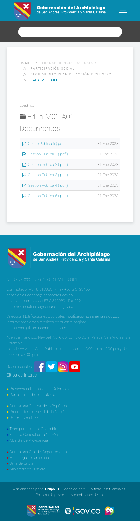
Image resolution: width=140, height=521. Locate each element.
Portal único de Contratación (34, 394)
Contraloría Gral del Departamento (38, 452)
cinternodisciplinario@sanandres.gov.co (40, 306)
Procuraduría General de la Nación (38, 411)
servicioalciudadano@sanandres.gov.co (40, 295)
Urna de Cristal (22, 463)
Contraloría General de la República (39, 406)
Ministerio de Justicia (27, 469)
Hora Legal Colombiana (29, 457)
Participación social (53, 68)
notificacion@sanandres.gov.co (92, 316)
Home (25, 63)
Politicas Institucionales (106, 489)
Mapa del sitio (74, 489)
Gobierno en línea (24, 417)
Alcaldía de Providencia (29, 440)
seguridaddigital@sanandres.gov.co (36, 327)
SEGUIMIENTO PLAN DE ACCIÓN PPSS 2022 (71, 74)
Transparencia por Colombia (33, 429)
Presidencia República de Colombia (39, 388)
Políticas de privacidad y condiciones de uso (70, 495)
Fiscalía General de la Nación (34, 434)
